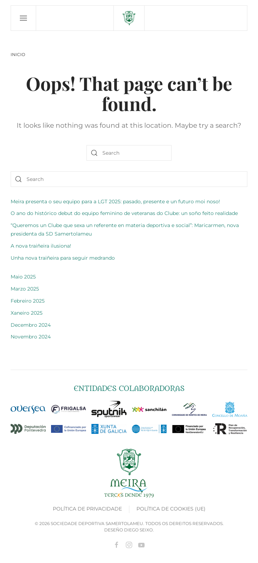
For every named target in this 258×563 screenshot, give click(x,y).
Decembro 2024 (31, 325)
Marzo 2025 (25, 289)
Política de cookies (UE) (171, 509)
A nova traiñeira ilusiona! (41, 246)
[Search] (129, 153)
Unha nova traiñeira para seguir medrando (63, 258)
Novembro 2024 (31, 336)
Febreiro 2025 (28, 301)
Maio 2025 (23, 277)
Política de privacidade (87, 509)
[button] (23, 18)
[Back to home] (129, 18)
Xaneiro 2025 (27, 313)
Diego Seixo (138, 529)
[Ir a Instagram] (129, 544)
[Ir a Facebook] (116, 544)
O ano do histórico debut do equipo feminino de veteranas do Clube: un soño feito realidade (124, 213)
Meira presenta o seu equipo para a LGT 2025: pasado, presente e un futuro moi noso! (115, 201)
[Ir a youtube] (141, 544)
